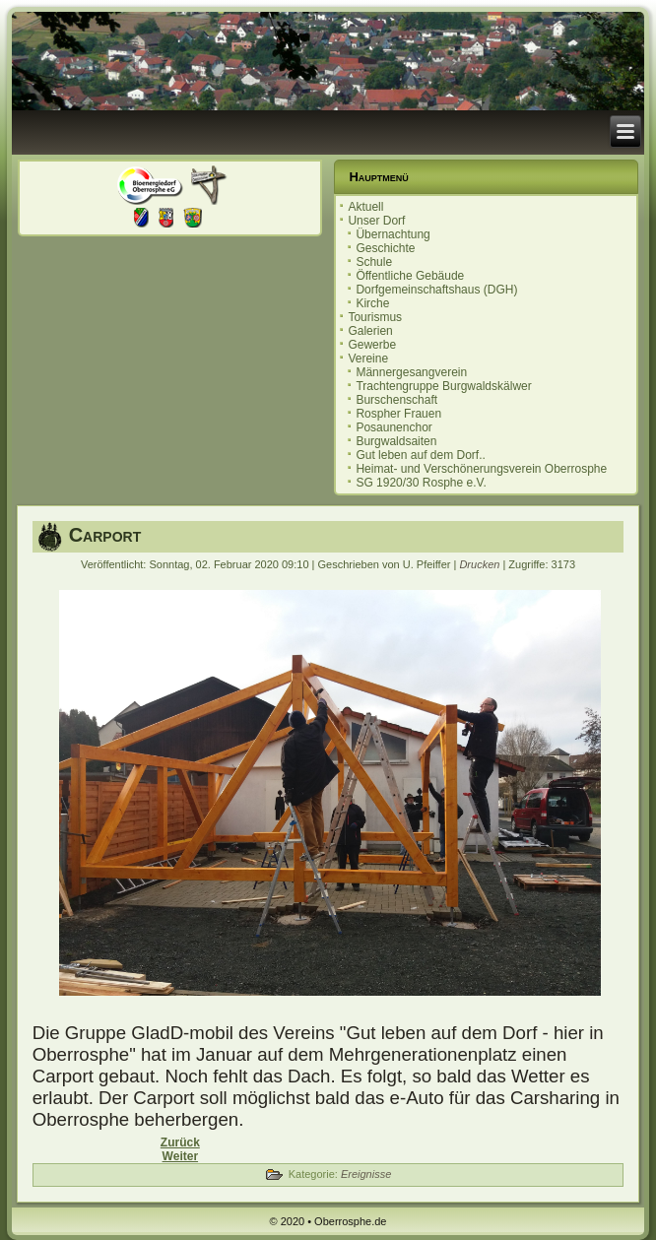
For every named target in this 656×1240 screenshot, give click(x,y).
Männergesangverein (411, 372)
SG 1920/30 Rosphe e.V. (421, 482)
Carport (105, 535)
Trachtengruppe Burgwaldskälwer (443, 386)
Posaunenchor (393, 427)
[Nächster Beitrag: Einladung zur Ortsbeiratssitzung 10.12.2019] (180, 1156)
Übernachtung (392, 234)
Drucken (480, 564)
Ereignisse (366, 1174)
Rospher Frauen (398, 414)
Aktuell (365, 207)
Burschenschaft (396, 400)
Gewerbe (372, 345)
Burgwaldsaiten (396, 441)
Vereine (368, 358)
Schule (374, 262)
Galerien (370, 331)
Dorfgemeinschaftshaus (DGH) (436, 289)
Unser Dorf (376, 221)
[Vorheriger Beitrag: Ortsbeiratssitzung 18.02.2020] (180, 1142)
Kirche (372, 303)
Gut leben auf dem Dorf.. (420, 455)
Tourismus (375, 317)
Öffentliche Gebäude (410, 276)
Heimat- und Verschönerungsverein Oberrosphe (481, 469)
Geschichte (385, 248)
